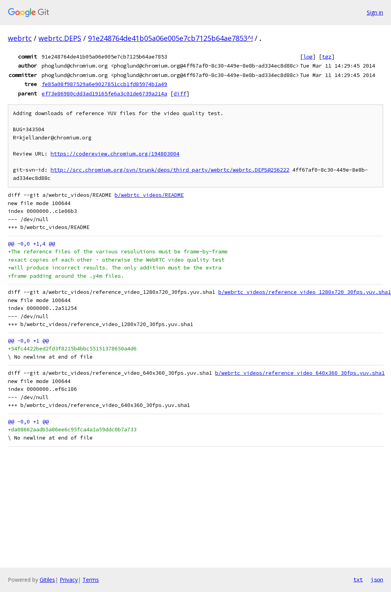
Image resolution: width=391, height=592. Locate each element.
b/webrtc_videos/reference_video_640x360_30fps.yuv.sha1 (300, 373)
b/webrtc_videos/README (149, 195)
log (307, 56)
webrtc (20, 38)
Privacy (69, 579)
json (377, 579)
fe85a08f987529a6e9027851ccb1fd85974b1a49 (104, 84)
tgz (326, 56)
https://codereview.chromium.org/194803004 (115, 153)
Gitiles (47, 579)
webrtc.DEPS (59, 38)
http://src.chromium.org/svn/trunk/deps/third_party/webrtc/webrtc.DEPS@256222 (170, 170)
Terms (90, 579)
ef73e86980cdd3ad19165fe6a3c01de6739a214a (104, 93)
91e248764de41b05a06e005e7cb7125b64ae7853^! (170, 38)
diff (180, 93)
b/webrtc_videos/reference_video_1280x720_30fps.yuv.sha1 (304, 292)
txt (358, 579)
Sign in (375, 12)
